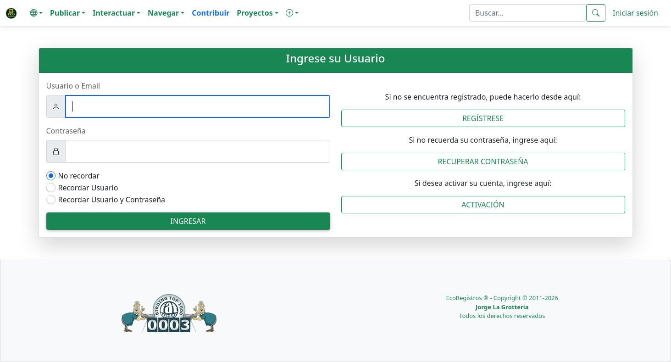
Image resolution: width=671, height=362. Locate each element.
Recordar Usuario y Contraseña (112, 200)
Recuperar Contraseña (483, 161)
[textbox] (527, 13)
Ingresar (187, 221)
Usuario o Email (73, 86)
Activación (482, 205)
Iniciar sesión (635, 13)
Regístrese (483, 118)
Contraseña (66, 131)
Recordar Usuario (88, 188)
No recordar (79, 176)
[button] (36, 13)
